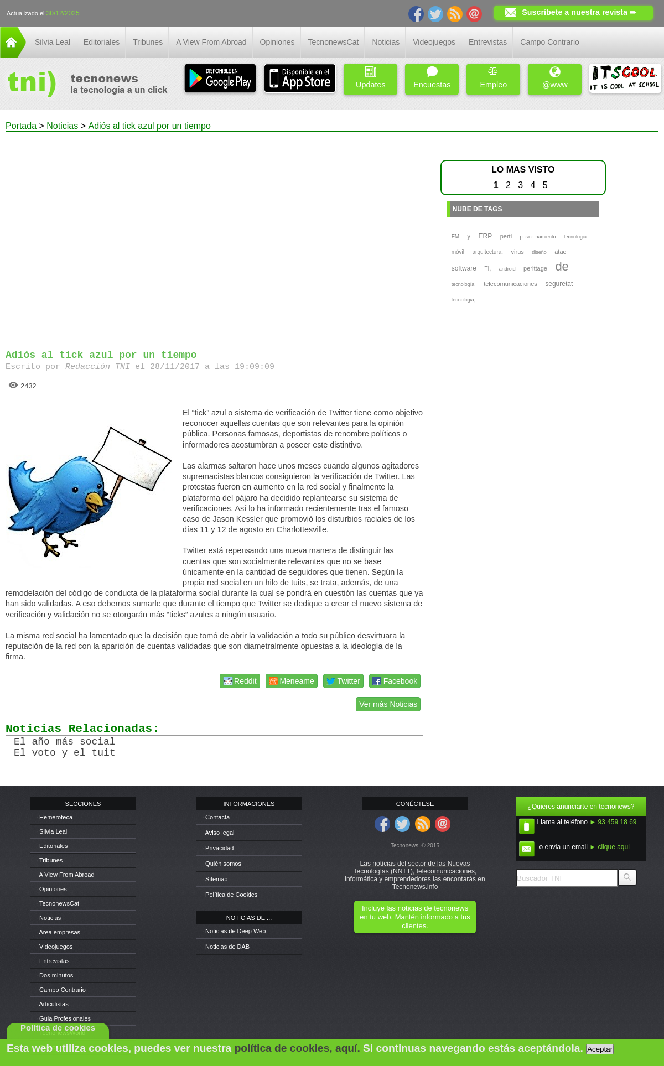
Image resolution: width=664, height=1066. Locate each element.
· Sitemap (214, 879)
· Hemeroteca (54, 817)
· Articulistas (52, 1004)
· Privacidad (218, 848)
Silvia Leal (52, 42)
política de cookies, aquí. (297, 1048)
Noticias (386, 42)
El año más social (65, 741)
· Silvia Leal (51, 831)
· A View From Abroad (65, 874)
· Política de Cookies (229, 894)
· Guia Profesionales (63, 1018)
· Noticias (48, 917)
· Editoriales (52, 846)
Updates (371, 77)
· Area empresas (58, 932)
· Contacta (216, 817)
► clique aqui (609, 847)
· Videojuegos (54, 946)
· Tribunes (49, 860)
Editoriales (102, 42)
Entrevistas (488, 42)
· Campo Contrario (61, 989)
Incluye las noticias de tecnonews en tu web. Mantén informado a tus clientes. (415, 917)
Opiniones (277, 42)
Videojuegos (434, 42)
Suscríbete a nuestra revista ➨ (579, 12)
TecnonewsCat (333, 42)
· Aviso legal (218, 832)
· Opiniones (51, 889)
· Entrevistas (53, 961)
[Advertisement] (104, 236)
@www (555, 77)
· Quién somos (221, 863)
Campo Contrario (549, 42)
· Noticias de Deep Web (234, 931)
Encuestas (431, 77)
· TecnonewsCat (57, 903)
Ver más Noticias (388, 704)
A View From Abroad (211, 42)
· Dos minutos (54, 975)
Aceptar (600, 1049)
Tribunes (148, 42)
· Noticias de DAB (226, 946)
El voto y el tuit (65, 752)
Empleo (493, 77)
